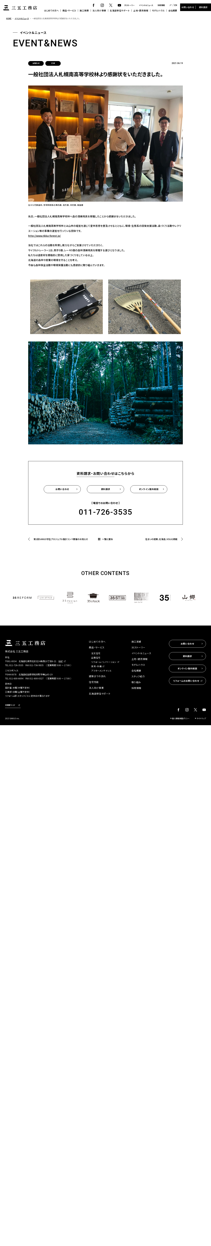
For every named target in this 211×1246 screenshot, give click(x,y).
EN (175, 5)
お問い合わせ (187, 7)
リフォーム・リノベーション (103, 661)
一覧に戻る (107, 539)
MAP (61, 661)
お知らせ (36, 63)
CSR (53, 63)
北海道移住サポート (120, 10)
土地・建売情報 (140, 10)
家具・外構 (96, 666)
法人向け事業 (99, 10)
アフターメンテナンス (101, 670)
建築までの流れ (97, 676)
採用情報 (161, 5)
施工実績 (84, 10)
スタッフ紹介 (138, 676)
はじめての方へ (51, 10)
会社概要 (172, 10)
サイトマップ (201, 718)
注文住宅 (95, 653)
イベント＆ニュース (146, 5)
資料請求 (203, 7)
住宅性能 (94, 682)
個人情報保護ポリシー (181, 718)
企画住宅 (95, 657)
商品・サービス (69, 10)
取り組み (136, 682)
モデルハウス (158, 10)
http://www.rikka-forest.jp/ (44, 235)
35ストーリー (129, 5)
